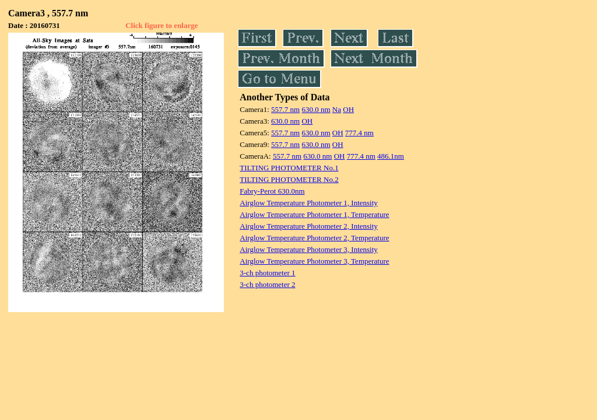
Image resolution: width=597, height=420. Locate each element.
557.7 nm (285, 109)
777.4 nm (359, 132)
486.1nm (390, 156)
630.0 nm (315, 109)
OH (348, 109)
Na (336, 109)
